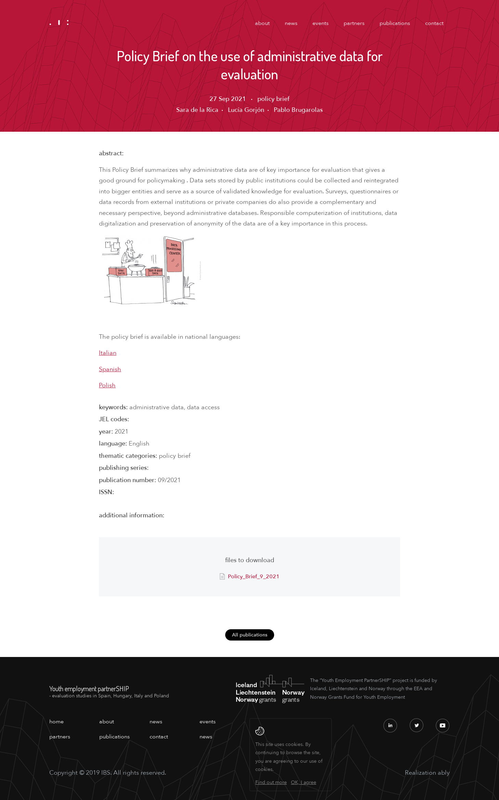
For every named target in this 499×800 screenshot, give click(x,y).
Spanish (110, 369)
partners (354, 23)
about (262, 23)
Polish (107, 385)
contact (434, 23)
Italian (107, 353)
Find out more (271, 782)
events (320, 23)
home (56, 721)
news (291, 23)
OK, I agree (303, 782)
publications (395, 23)
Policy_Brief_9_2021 (254, 576)
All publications (249, 635)
